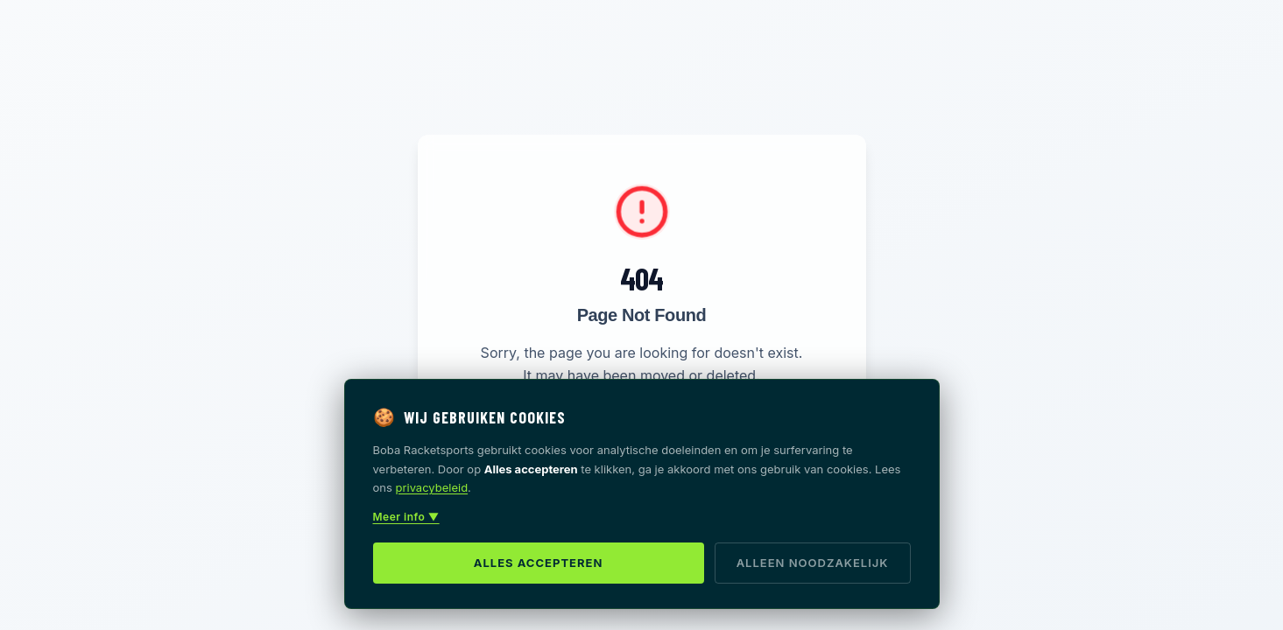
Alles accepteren (538, 563)
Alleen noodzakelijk (813, 563)
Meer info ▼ (406, 516)
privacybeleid (432, 487)
